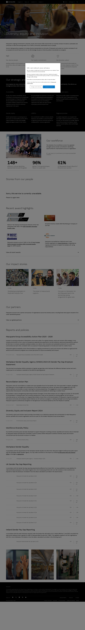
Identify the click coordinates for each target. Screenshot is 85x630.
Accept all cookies (49, 86)
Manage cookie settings (36, 86)
